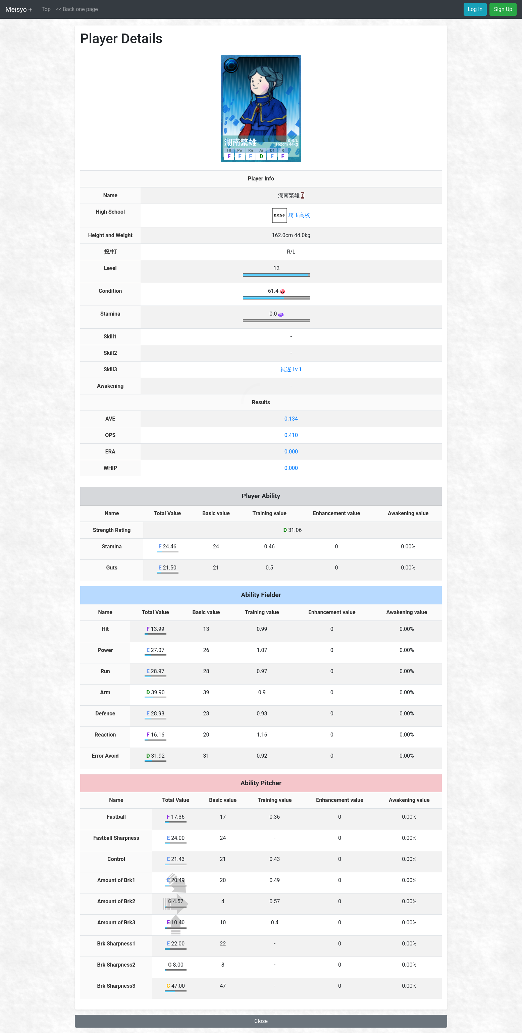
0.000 (291, 451)
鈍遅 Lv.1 (291, 369)
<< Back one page (77, 9)
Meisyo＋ (19, 9)
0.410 (291, 435)
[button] (77, 9)
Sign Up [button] (503, 9)
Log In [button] (475, 9)
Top (46, 9)
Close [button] (261, 1021)
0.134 (291, 419)
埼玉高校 (291, 215)
